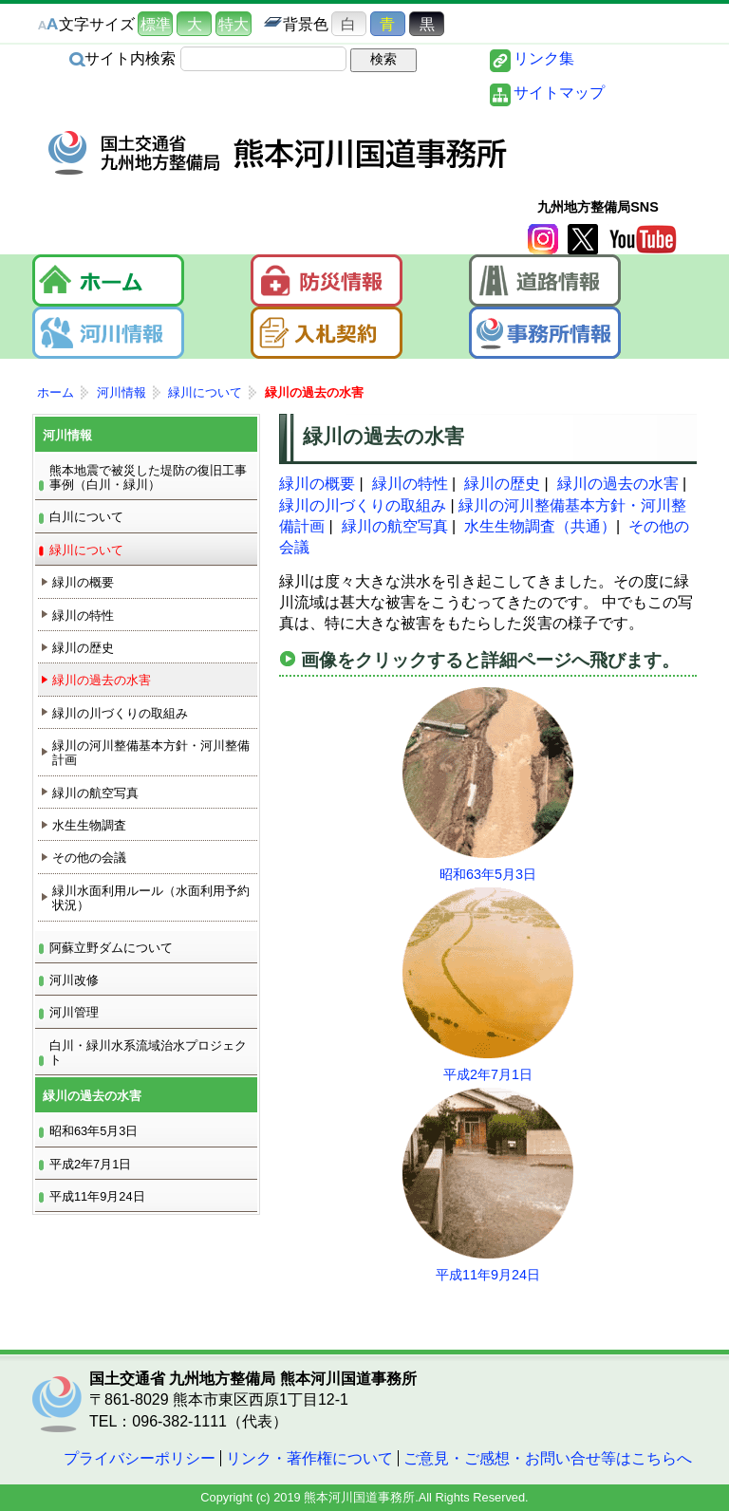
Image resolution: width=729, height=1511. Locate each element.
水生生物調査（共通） (540, 526)
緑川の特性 (410, 484)
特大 (233, 24)
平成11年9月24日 (488, 1274)
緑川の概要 (317, 484)
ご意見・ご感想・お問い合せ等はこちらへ (547, 1458)
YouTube (643, 239)
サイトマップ (559, 92)
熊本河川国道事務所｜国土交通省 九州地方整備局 (279, 152)
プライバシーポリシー (139, 1458)
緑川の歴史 (502, 484)
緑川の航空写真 (395, 526)
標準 (155, 24)
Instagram (543, 239)
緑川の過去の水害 (618, 484)
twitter (583, 239)
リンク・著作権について (309, 1458)
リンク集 (544, 58)
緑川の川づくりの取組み (362, 505)
